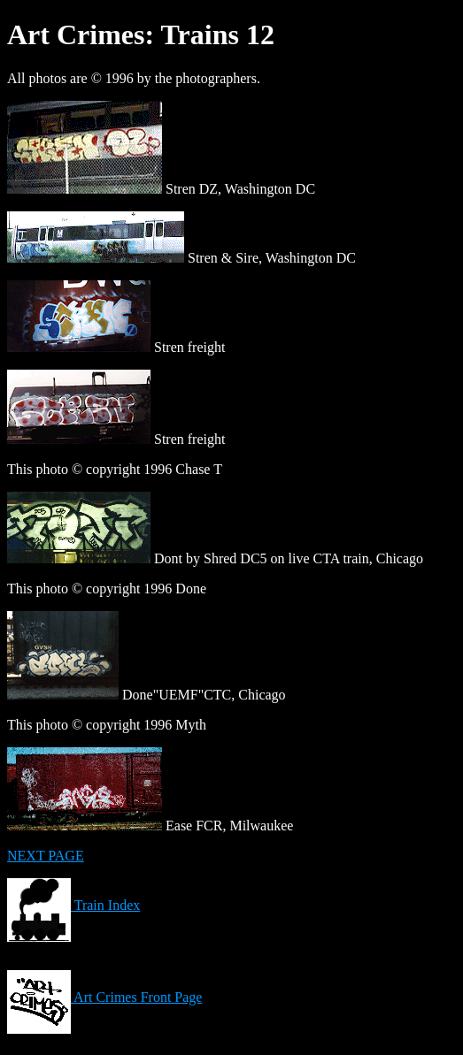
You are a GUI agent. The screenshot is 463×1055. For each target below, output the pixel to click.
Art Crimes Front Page (104, 997)
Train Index (73, 905)
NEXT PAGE (45, 855)
